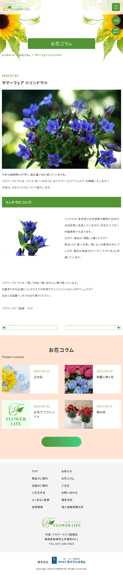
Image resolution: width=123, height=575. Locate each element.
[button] (116, 7)
